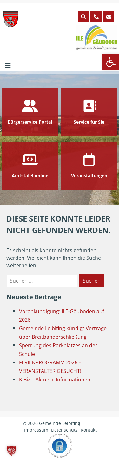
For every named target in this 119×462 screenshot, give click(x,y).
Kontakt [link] (89, 430)
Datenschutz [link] (64, 430)
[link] (110, 62)
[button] (11, 450)
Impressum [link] (36, 430)
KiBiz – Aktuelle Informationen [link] (54, 379)
